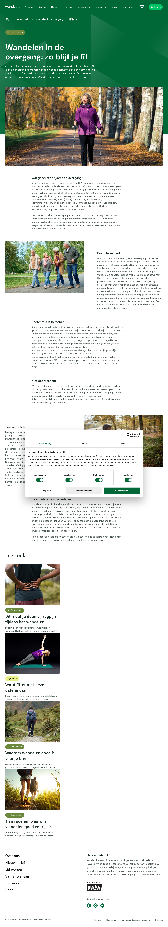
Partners (12, 883)
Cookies (159, 920)
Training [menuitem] (68, 7)
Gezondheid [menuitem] (84, 7)
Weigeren (46, 490)
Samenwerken (17, 876)
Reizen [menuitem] (54, 7)
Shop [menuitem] (115, 7)
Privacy (97, 920)
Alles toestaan (121, 490)
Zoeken (154, 7)
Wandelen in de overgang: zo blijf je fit (56, 19)
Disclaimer (111, 920)
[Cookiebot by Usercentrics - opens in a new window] (128, 435)
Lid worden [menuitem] (129, 7)
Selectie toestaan (84, 490)
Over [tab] (123, 443)
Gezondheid (22, 19)
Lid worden (14, 869)
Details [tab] (84, 443)
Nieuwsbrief (15, 863)
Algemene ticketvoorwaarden (135, 920)
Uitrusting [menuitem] (101, 7)
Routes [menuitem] (42, 7)
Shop (9, 890)
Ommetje (71, 340)
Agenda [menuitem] (29, 7)
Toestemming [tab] (44, 443)
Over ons (12, 856)
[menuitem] (12, 6)
